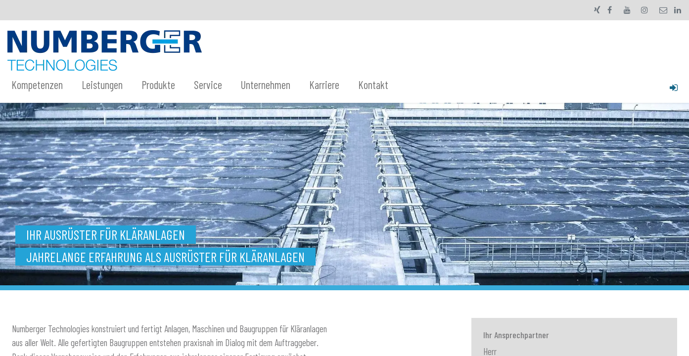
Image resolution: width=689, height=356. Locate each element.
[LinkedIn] (677, 10)
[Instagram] (644, 10)
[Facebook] (610, 10)
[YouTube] (627, 10)
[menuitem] (42, 85)
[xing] (597, 10)
